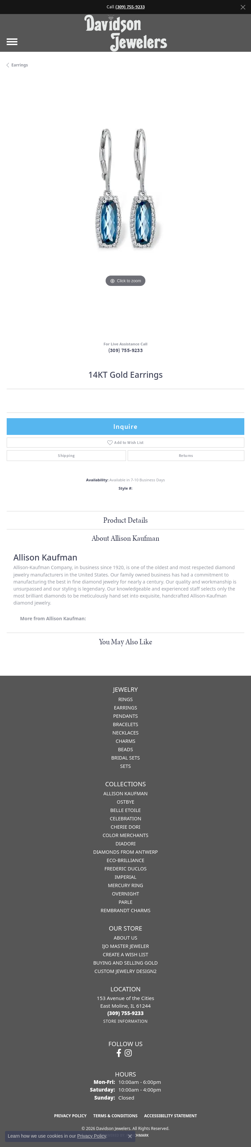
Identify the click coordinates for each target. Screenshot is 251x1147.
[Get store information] (125, 1021)
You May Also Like (125, 641)
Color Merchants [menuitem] (125, 835)
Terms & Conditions (115, 1116)
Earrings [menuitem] (125, 707)
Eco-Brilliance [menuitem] (125, 860)
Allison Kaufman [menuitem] (125, 793)
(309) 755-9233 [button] (130, 7)
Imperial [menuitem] (125, 877)
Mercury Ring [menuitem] (125, 885)
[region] (125, 207)
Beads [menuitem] (125, 749)
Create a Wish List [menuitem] (125, 954)
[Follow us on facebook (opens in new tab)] (118, 1053)
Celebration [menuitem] (125, 818)
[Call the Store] (125, 1013)
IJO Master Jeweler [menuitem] (125, 946)
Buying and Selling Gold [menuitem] (125, 963)
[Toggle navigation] (12, 42)
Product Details (125, 520)
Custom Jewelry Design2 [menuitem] (126, 971)
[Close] (243, 7)
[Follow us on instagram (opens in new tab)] (128, 1053)
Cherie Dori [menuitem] (125, 827)
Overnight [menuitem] (125, 893)
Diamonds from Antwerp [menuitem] (125, 852)
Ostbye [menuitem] (125, 802)
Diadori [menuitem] (125, 843)
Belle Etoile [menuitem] (125, 810)
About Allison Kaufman (125, 538)
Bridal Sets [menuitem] (125, 758)
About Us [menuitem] (125, 938)
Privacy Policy (70, 1116)
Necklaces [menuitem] (125, 732)
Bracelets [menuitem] (125, 724)
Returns (186, 455)
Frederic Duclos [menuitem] (125, 868)
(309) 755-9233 (125, 350)
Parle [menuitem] (126, 902)
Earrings (19, 65)
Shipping (66, 455)
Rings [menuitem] (125, 699)
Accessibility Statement (170, 1116)
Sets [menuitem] (125, 766)
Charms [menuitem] (125, 741)
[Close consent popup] (130, 1136)
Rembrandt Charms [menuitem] (125, 910)
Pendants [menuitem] (125, 716)
